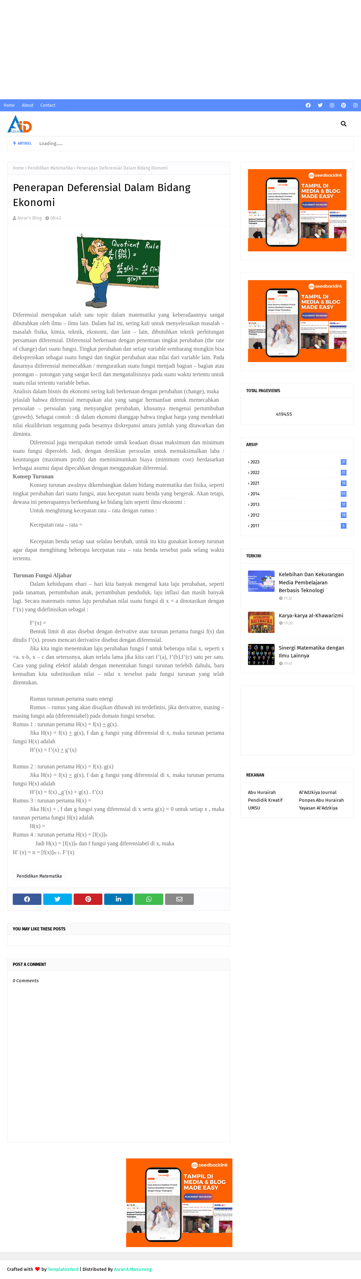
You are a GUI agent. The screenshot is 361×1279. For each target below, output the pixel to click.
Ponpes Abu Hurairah (321, 800)
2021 (298, 483)
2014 (298, 493)
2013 (298, 504)
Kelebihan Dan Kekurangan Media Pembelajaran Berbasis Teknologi (311, 582)
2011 (298, 525)
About (27, 105)
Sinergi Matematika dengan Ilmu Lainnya (311, 652)
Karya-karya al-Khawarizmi (311, 615)
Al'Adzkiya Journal (318, 792)
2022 (298, 472)
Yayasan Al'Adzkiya (318, 808)
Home (9, 105)
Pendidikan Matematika (50, 168)
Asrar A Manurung (133, 1269)
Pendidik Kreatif (265, 800)
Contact (47, 105)
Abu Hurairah (262, 792)
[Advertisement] (180, 49)
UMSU (254, 808)
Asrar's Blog (29, 218)
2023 (298, 462)
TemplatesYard (63, 1269)
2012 (298, 515)
